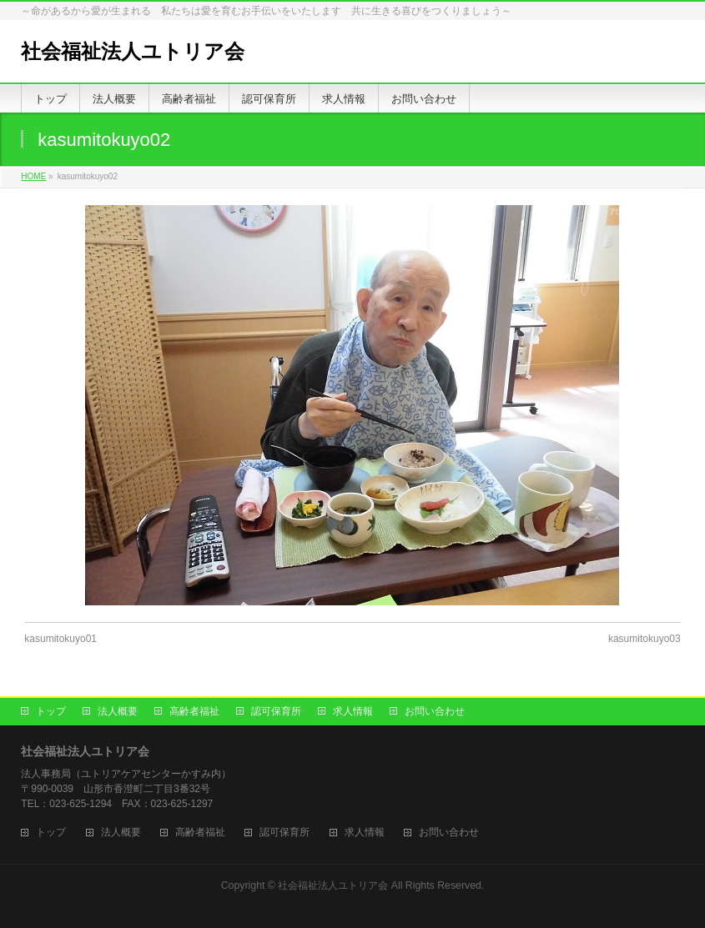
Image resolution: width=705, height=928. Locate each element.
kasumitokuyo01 (60, 639)
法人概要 (118, 711)
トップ (51, 711)
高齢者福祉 (194, 711)
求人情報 (353, 711)
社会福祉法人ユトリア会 (132, 51)
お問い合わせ (435, 711)
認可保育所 (276, 711)
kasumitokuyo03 (644, 639)
